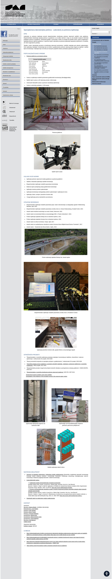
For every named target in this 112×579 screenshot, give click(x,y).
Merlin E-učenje (11, 102)
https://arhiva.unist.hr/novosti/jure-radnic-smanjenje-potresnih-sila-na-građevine (47, 545)
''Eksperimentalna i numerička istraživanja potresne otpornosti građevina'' (45, 372)
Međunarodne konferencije (99, 81)
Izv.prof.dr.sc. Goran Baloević (31, 518)
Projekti (94, 42)
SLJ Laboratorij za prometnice (101, 70)
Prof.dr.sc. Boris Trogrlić (30, 512)
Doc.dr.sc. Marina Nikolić (30, 507)
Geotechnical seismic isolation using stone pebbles (39, 374)
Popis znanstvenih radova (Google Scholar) (100, 79)
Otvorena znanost (96, 83)
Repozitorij (11, 115)
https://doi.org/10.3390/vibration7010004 (62, 487)
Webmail (11, 111)
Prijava (18, 28)
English (97, 28)
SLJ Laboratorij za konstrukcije (101, 54)
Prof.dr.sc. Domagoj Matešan (31, 513)
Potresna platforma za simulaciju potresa (37, 56)
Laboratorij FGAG (96, 44)
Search (101, 33)
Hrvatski (93, 28)
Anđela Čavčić (27, 521)
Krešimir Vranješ (28, 526)
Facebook (9, 34)
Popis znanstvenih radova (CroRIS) (101, 76)
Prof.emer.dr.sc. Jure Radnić (31, 509)
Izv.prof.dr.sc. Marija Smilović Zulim (32, 517)
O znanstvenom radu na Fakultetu (100, 40)
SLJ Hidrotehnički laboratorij (100, 48)
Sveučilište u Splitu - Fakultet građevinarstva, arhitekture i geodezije (15, 11)
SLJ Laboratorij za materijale (101, 49)
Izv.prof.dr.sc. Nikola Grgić (30, 515)
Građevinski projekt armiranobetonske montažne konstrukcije (44, 482)
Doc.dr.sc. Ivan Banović (30, 520)
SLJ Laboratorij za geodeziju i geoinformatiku (101, 63)
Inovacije (94, 74)
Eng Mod (9, 127)
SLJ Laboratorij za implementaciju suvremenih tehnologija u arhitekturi (100, 67)
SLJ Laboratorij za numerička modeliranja (101, 57)
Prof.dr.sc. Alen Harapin (30, 510)
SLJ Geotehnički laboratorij (100, 46)
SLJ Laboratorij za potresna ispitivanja (100, 52)
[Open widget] (107, 574)
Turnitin (11, 119)
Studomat (11, 107)
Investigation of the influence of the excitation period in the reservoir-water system (46, 376)
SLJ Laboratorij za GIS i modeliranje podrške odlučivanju (101, 60)
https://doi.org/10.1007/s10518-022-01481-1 (71, 495)
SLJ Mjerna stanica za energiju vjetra (101, 72)
